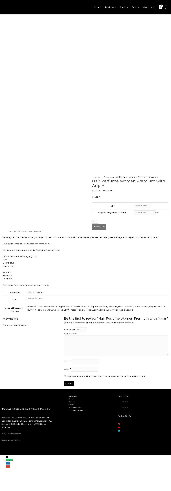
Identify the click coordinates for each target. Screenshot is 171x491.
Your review (70, 341)
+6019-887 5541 (18, 460)
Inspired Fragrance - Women (109, 215)
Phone (9, 483)
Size (109, 206)
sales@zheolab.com (18, 453)
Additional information (32, 237)
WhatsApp (11, 480)
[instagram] (119, 444)
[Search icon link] (165, 7)
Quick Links (72, 416)
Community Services (76, 436)
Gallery (135, 7)
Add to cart (99, 232)
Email (67, 388)
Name (68, 378)
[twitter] (119, 451)
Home (97, 7)
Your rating (69, 336)
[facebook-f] (119, 441)
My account (149, 7)
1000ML (31, 303)
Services (124, 7)
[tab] (14, 237)
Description (14, 237)
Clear (161, 215)
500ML (47, 303)
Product (104, 177)
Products (109, 7)
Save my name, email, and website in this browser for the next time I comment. (106, 396)
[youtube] (119, 448)
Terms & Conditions (76, 432)
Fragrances (115, 177)
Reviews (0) (49, 237)
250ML (39, 303)
